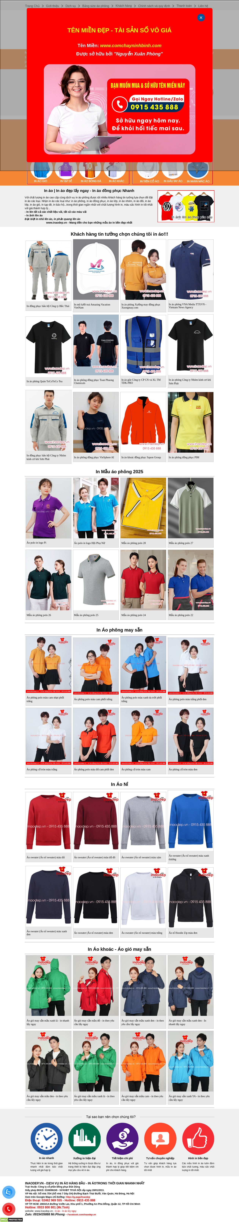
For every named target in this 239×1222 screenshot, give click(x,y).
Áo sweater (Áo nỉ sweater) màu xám (141, 857)
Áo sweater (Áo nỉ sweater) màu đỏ (46, 857)
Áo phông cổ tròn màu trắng (42, 769)
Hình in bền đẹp (198, 1158)
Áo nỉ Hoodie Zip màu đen (183, 932)
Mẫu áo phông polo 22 (181, 615)
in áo (57, 1211)
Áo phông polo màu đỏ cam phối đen (94, 769)
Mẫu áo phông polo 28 (133, 543)
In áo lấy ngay (69, 1211)
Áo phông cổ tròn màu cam (136, 769)
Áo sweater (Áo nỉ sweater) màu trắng (141, 932)
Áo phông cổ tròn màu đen (183, 769)
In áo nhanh (46, 1158)
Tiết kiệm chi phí (122, 1158)
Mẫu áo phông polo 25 (86, 615)
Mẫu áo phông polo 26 (39, 615)
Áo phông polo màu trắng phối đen (188, 699)
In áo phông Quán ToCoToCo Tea (45, 381)
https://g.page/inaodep (78, 1197)
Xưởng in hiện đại (84, 1158)
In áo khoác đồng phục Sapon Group (141, 457)
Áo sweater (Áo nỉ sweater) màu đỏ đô (94, 857)
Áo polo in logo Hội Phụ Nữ (89, 543)
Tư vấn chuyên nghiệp (160, 1158)
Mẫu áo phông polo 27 (181, 543)
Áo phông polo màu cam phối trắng (93, 699)
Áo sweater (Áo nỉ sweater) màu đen (93, 932)
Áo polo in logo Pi (36, 542)
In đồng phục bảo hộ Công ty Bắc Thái (48, 306)
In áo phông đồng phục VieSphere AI (94, 457)
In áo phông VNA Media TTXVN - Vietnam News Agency (187, 306)
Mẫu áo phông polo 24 (133, 615)
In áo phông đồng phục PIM (184, 457)
